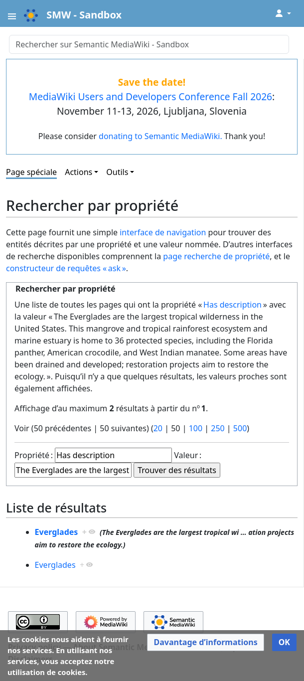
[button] (205, 642)
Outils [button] (117, 172)
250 (217, 428)
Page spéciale (31, 172)
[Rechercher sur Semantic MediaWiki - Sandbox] (149, 44)
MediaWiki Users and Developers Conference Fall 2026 (150, 96)
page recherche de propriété (216, 256)
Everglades (56, 531)
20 (157, 428)
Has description (232, 304)
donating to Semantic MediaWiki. (160, 136)
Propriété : (33, 455)
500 (240, 428)
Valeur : (187, 455)
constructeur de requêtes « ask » (66, 268)
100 (195, 428)
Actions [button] (78, 172)
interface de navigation (163, 232)
